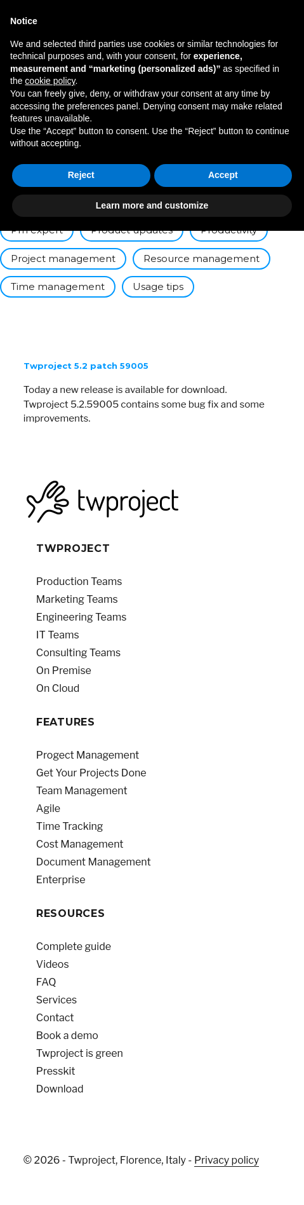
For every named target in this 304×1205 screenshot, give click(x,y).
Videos (52, 964)
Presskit (56, 1071)
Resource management (201, 258)
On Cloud (58, 688)
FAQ (46, 982)
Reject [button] (81, 175)
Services (56, 1000)
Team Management (82, 791)
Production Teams (79, 581)
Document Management (93, 862)
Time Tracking (69, 826)
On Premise (63, 670)
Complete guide (73, 946)
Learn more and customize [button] (152, 205)
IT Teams (57, 635)
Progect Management (87, 755)
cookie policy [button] (50, 81)
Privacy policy (226, 1160)
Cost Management (80, 844)
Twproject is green (79, 1053)
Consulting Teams (78, 653)
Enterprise (61, 880)
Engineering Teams (81, 617)
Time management (58, 286)
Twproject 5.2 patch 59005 (86, 365)
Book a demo (67, 1035)
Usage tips (158, 286)
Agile (48, 808)
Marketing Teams (77, 599)
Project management (63, 258)
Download (60, 1089)
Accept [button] (223, 175)
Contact (55, 1018)
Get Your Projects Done (91, 773)
